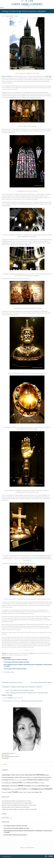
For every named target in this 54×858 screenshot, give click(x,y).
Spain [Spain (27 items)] (42, 789)
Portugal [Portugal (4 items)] (15, 789)
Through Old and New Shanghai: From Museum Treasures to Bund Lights (19, 809)
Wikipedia (4, 653)
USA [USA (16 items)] (41, 792)
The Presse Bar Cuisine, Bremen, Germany (15, 668)
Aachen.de (31, 653)
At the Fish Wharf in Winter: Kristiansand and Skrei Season (16, 807)
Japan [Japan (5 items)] (9, 782)
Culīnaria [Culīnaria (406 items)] (39, 774)
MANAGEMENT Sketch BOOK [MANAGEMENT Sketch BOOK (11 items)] (10, 786)
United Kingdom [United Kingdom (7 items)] (35, 792)
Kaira (10, 856)
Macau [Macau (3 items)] (38, 782)
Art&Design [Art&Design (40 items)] (6, 775)
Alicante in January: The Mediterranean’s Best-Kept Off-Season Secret (19, 805)
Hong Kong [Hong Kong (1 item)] (19, 780)
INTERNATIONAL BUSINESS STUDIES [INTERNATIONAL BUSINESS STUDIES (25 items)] (38, 780)
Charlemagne (48, 76)
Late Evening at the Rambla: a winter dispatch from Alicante (16, 801)
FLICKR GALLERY (5, 758)
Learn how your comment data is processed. (32, 701)
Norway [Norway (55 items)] (41, 786)
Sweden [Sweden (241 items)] (48, 788)
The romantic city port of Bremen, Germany (15, 659)
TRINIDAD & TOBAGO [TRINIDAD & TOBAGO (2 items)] (23, 792)
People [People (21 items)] (47, 786)
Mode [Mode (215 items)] (20, 785)
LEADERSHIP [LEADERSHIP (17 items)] (14, 783)
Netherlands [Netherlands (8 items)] (34, 786)
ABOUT (22, 1)
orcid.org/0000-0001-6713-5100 (10, 756)
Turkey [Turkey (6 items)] (29, 792)
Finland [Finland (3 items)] (31, 777)
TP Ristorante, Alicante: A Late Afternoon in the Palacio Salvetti (17, 803)
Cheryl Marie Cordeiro (27, 4)
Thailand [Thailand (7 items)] (9, 792)
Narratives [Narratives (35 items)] (27, 786)
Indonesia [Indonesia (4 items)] (24, 780)
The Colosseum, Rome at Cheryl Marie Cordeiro (22, 690)
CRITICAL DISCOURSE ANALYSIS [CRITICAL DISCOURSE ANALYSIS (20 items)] (25, 775)
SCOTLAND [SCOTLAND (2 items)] (29, 789)
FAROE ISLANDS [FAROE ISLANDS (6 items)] (26, 777)
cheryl (16, 16)
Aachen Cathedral (6, 76)
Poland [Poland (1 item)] (12, 789)
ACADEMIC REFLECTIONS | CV (8, 753)
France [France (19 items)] (36, 777)
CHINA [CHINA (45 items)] (12, 775)
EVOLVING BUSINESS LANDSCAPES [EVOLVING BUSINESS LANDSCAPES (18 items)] (12, 777)
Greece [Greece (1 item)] (16, 780)
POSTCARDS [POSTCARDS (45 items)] (22, 789)
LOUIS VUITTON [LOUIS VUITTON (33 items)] (31, 783)
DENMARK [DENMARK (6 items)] (46, 775)
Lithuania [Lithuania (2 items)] (24, 782)
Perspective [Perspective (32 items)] (6, 789)
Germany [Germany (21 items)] (41, 777)
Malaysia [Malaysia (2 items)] (43, 782)
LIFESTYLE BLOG (5, 755)
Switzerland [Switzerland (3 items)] (4, 792)
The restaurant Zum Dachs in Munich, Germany (16, 662)
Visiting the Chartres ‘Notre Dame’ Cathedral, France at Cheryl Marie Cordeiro (29, 692)
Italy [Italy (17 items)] (6, 783)
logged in (10, 698)
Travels (12, 672)
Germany (8, 672)
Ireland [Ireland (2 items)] (3, 782)
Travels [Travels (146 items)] (15, 792)
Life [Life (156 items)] (20, 782)
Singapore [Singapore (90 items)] (35, 789)
